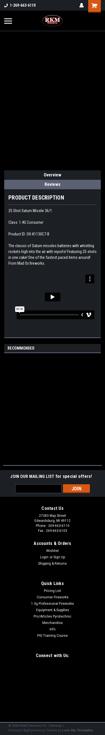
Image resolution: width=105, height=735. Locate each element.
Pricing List (52, 591)
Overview (52, 175)
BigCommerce (34, 730)
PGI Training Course (52, 636)
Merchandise (52, 623)
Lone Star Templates (77, 730)
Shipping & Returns (52, 564)
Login (44, 557)
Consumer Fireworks (53, 597)
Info (52, 629)
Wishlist (52, 551)
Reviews (52, 184)
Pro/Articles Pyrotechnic (52, 616)
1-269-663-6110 (20, 5)
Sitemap (56, 725)
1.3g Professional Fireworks (52, 604)
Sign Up (59, 557)
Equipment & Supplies (52, 610)
